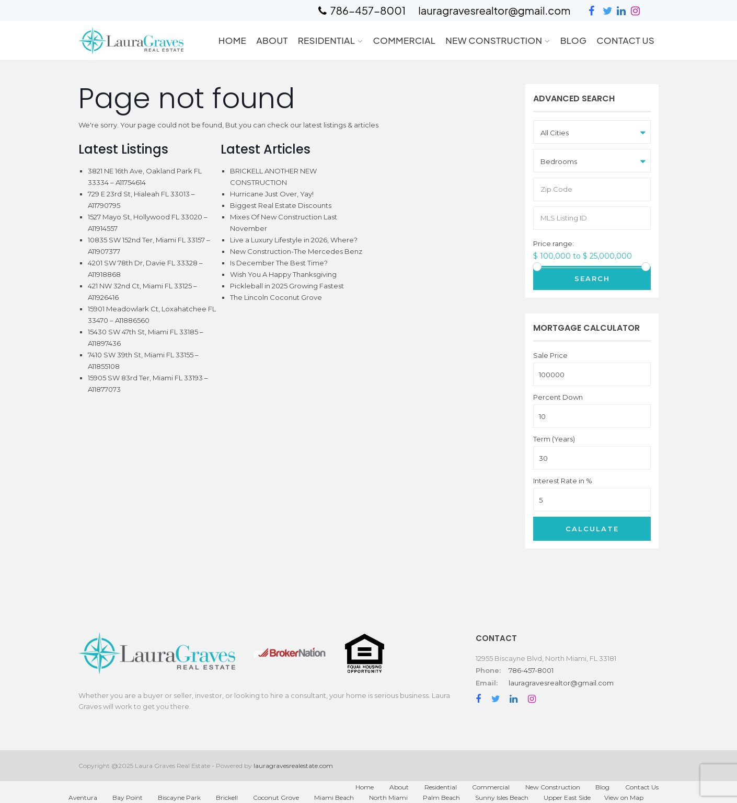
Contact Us (625, 40)
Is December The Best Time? (279, 263)
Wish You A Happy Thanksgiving (283, 274)
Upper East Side (567, 797)
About (272, 40)
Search (592, 278)
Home (232, 40)
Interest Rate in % (562, 481)
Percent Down (558, 397)
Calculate (592, 529)
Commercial (404, 40)
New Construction (493, 40)
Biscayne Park (179, 797)
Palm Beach (441, 797)
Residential (326, 40)
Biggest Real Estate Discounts (280, 205)
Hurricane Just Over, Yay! (272, 194)
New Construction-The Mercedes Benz (296, 251)
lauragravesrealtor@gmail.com (561, 683)
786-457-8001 (531, 670)
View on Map (623, 797)
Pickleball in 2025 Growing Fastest (287, 286)
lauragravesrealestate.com (293, 766)
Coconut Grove (276, 797)
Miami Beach (334, 797)
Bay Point (127, 797)
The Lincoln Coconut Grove (276, 297)
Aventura (82, 797)
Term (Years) (554, 439)
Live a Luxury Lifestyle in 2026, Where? (294, 240)
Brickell (227, 797)
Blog (573, 40)
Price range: (553, 243)
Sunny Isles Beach (501, 797)
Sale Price (550, 355)
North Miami (388, 797)
